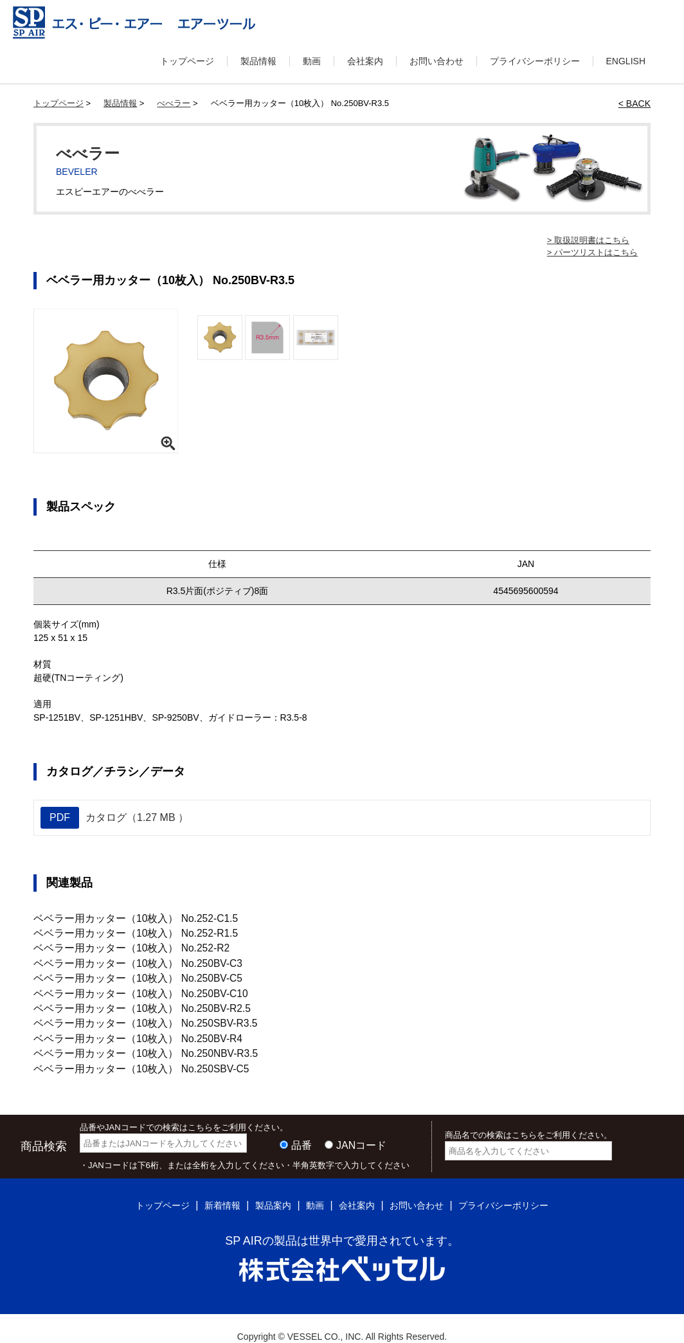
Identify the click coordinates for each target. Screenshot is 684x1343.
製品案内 (265, 1188)
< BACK (634, 103)
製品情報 (258, 61)
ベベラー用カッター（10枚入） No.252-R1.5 (123, 931)
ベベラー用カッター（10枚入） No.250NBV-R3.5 (132, 1039)
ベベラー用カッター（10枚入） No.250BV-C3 (125, 958)
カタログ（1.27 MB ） (114, 818)
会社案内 (365, 61)
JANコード (361, 1128)
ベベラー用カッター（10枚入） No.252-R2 (119, 944)
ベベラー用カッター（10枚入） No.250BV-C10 (128, 985)
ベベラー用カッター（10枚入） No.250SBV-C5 (128, 1052)
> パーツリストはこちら (592, 252)
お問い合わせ (437, 61)
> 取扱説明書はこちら (588, 240)
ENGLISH (625, 61)
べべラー (173, 103)
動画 (312, 61)
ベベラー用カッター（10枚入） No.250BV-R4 (125, 1025)
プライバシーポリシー (535, 61)
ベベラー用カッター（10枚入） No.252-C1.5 (123, 917)
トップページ (187, 61)
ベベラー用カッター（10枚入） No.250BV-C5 (125, 971)
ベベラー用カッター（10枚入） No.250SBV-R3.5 (132, 1012)
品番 (301, 1128)
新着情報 (209, 1188)
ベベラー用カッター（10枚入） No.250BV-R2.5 (129, 998)
